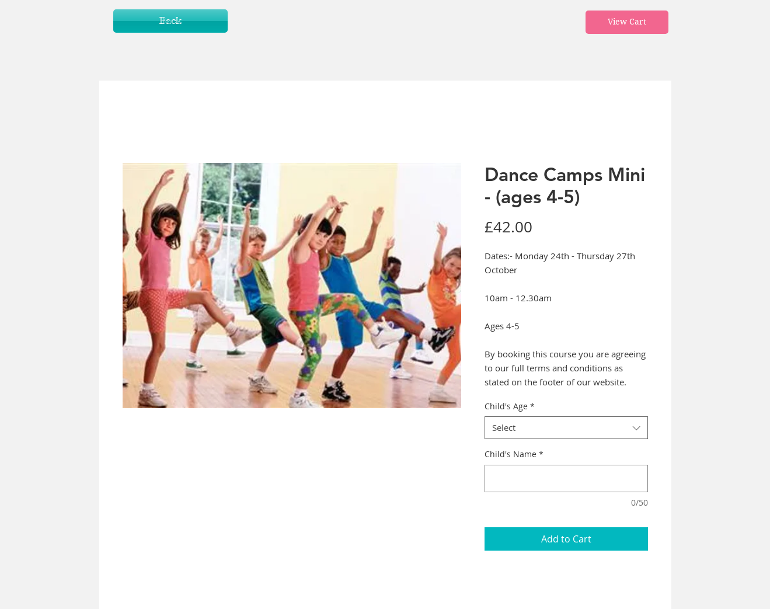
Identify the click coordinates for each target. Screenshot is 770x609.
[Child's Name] (566, 478)
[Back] (170, 21)
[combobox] (566, 427)
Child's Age (510, 406)
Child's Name (514, 454)
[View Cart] (627, 22)
